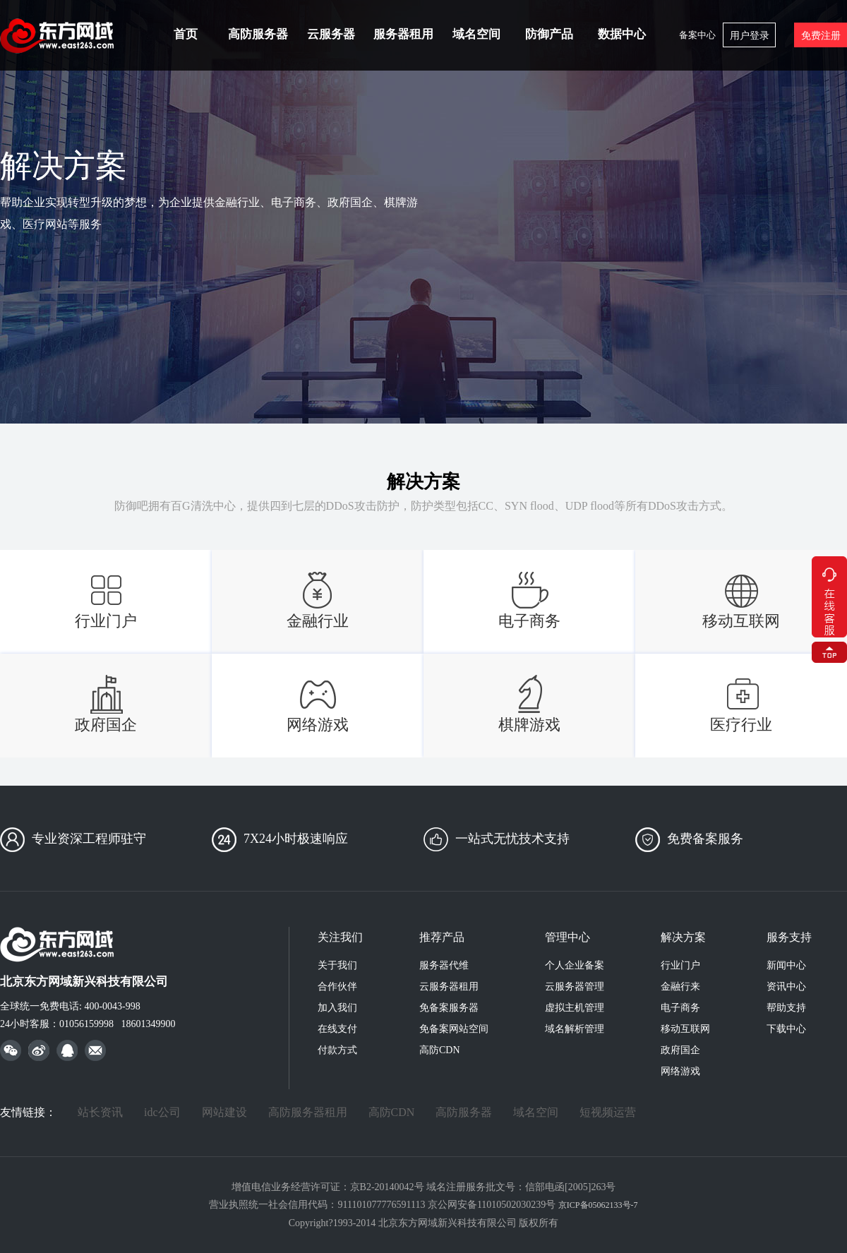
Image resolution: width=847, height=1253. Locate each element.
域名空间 (476, 34)
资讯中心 (786, 986)
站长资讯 (100, 1112)
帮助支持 (786, 1007)
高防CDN (439, 1050)
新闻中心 (786, 965)
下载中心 (786, 1029)
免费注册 (821, 35)
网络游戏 (680, 1071)
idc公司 (162, 1112)
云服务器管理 (574, 986)
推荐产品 (441, 937)
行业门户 (680, 965)
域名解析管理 (574, 1029)
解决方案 (683, 937)
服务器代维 (444, 965)
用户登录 (749, 35)
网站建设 (224, 1112)
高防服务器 (258, 34)
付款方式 (337, 1050)
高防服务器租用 (307, 1112)
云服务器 (331, 34)
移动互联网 (685, 1029)
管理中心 (567, 937)
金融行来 (680, 986)
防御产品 (549, 34)
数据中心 (622, 34)
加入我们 (337, 1007)
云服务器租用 (449, 986)
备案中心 (697, 35)
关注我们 (340, 937)
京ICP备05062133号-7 (598, 1205)
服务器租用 (403, 34)
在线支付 (337, 1029)
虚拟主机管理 (574, 1007)
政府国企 (680, 1050)
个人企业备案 (574, 965)
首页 (186, 34)
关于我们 (337, 965)
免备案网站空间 (453, 1029)
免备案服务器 (449, 1007)
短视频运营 (607, 1112)
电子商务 (680, 1007)
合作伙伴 (337, 986)
